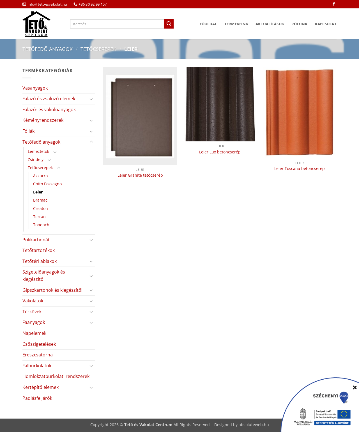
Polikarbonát (36, 240)
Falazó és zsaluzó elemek (48, 98)
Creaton (40, 208)
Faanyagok (33, 322)
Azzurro (40, 175)
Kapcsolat (326, 23)
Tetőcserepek (98, 48)
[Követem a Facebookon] (333, 4)
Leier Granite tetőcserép (140, 175)
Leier (38, 192)
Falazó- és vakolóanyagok (49, 109)
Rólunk (299, 23)
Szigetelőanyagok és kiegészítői (43, 275)
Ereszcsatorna (37, 355)
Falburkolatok (36, 366)
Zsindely (35, 159)
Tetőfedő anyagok (47, 48)
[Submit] (169, 24)
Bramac (40, 200)
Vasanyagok (35, 88)
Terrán (39, 216)
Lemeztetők (38, 151)
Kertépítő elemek (40, 387)
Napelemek (34, 333)
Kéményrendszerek (42, 120)
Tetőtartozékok (38, 250)
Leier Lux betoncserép (220, 152)
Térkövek (32, 312)
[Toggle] (91, 98)
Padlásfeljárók (37, 398)
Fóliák (28, 131)
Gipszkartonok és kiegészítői (52, 290)
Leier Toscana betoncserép (299, 168)
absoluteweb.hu (254, 424)
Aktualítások (270, 23)
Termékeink (236, 23)
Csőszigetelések (39, 344)
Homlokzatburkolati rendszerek (55, 376)
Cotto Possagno (47, 183)
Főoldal (208, 23)
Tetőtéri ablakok (39, 261)
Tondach (41, 224)
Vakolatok (32, 301)
